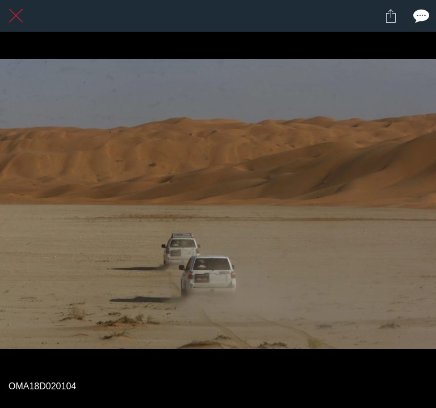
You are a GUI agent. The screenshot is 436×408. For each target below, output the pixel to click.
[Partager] (390, 15)
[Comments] (420, 15)
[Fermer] (16, 16)
